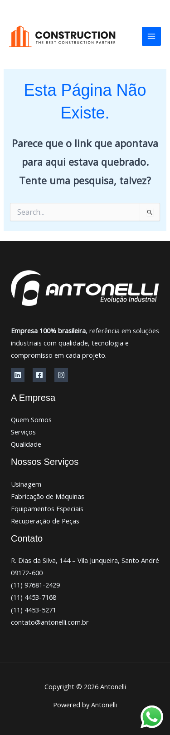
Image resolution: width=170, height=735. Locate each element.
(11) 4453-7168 (33, 597)
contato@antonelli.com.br (50, 621)
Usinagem (26, 483)
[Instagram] (61, 375)
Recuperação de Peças (45, 520)
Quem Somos (31, 419)
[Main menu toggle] (151, 36)
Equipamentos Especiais (47, 508)
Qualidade (26, 444)
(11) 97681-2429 (35, 584)
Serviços (23, 431)
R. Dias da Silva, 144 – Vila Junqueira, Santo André (85, 560)
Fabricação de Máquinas (47, 496)
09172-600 (27, 572)
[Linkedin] (17, 375)
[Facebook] (39, 375)
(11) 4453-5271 (33, 609)
